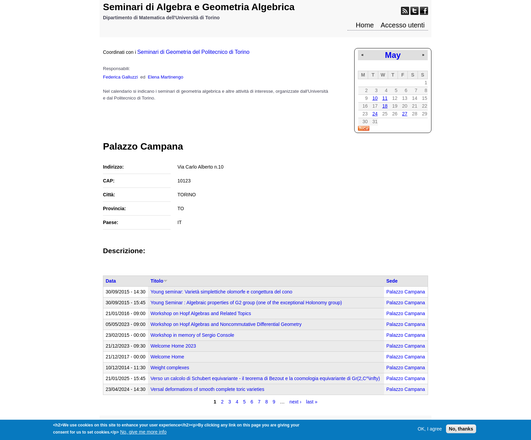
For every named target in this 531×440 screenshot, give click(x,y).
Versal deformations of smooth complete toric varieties (207, 389)
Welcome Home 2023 (173, 346)
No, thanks (461, 430)
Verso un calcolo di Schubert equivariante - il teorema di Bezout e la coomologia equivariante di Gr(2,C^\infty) (265, 378)
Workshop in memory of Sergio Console (192, 335)
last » (311, 401)
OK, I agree (430, 430)
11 (385, 98)
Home (365, 25)
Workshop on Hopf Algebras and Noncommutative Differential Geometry (225, 324)
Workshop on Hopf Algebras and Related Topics (200, 313)
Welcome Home (167, 356)
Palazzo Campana (405, 291)
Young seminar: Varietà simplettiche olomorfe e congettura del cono (221, 291)
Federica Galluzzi (120, 77)
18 (385, 106)
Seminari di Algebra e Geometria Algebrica (199, 7)
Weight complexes (169, 367)
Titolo (159, 281)
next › (295, 401)
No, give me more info (143, 433)
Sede (392, 281)
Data (111, 281)
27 (404, 113)
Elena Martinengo (165, 77)
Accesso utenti (403, 25)
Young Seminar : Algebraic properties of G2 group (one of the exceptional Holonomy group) (246, 302)
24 (375, 113)
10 (375, 98)
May (393, 55)
